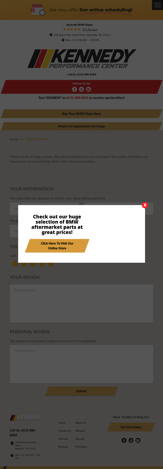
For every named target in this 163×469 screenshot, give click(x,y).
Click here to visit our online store (57, 246)
